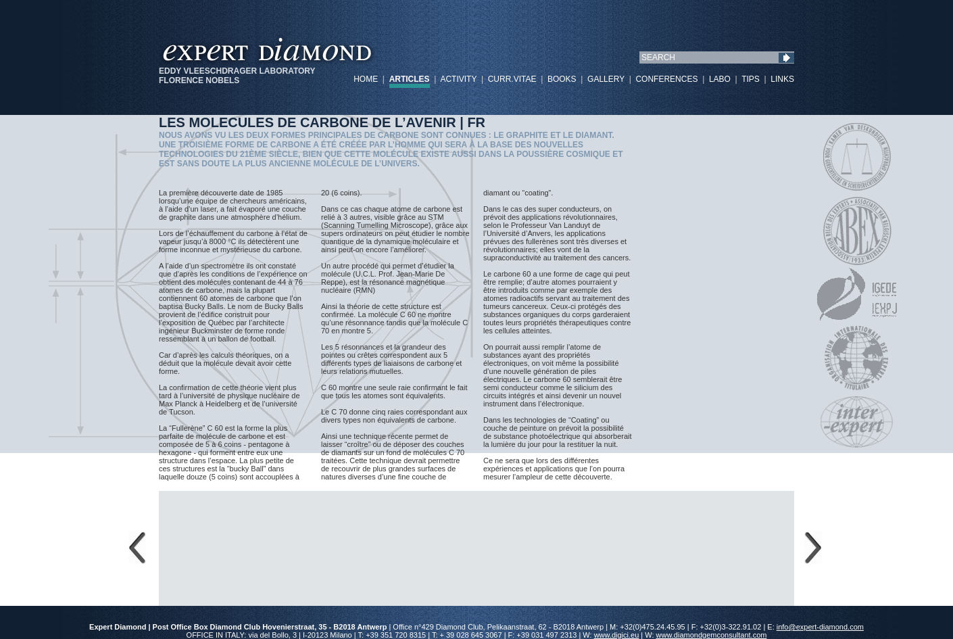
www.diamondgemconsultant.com (711, 635)
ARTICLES (409, 79)
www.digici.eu (616, 635)
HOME (365, 79)
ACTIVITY (458, 79)
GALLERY (606, 79)
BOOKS (562, 79)
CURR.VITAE (512, 79)
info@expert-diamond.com (820, 627)
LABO (720, 79)
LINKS (782, 79)
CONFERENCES (666, 79)
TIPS (750, 79)
